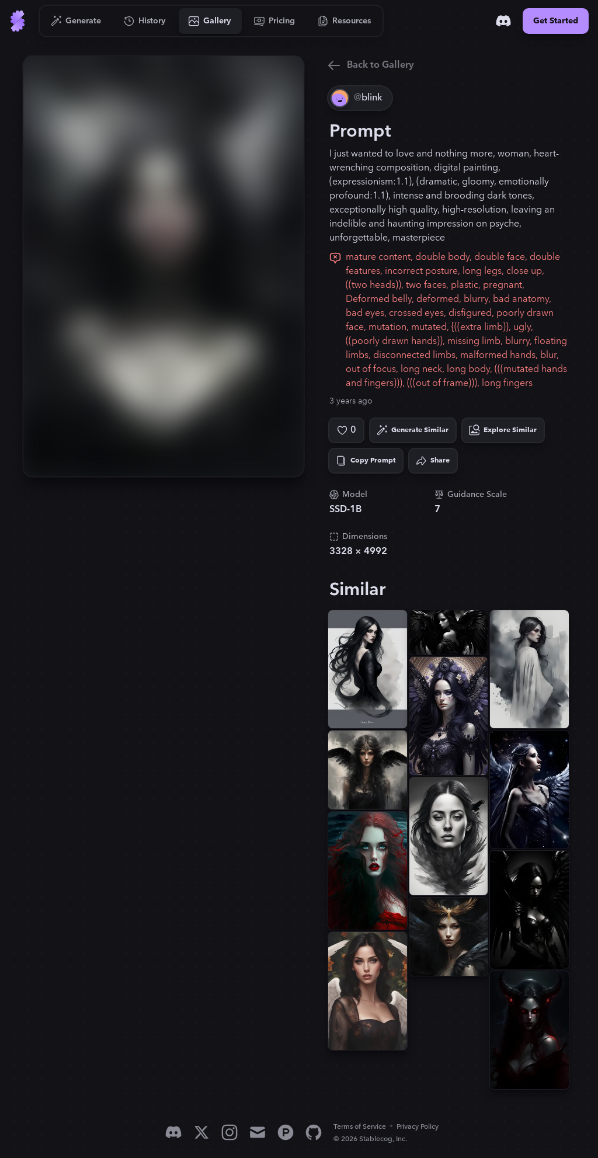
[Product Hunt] (286, 1132)
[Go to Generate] (76, 21)
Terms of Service (359, 1127)
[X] (201, 1132)
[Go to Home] (17, 21)
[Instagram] (229, 1132)
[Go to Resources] (345, 21)
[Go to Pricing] (275, 21)
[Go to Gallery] (210, 21)
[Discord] (503, 21)
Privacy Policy (418, 1127)
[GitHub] (314, 1132)
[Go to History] (145, 21)
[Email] (258, 1132)
